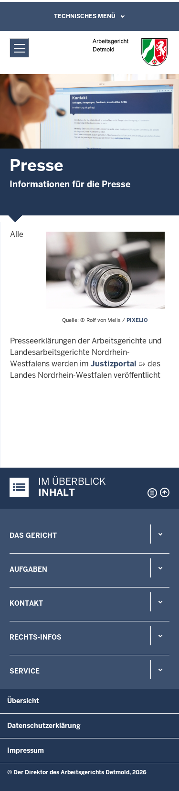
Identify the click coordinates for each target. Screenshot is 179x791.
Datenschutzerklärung (44, 725)
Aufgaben (28, 569)
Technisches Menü (85, 16)
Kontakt (26, 603)
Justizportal (114, 364)
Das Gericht (33, 535)
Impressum (25, 750)
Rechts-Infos (36, 637)
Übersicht (23, 700)
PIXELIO (137, 320)
